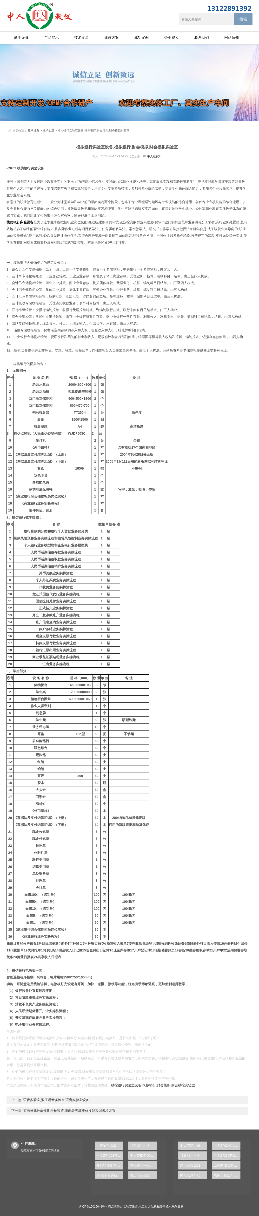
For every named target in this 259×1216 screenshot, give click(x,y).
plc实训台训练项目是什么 (109, 1175)
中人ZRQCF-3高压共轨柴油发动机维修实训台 (226, 1155)
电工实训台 (146, 1206)
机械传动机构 (162, 1206)
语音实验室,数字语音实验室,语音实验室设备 (55, 1100)
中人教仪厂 (154, 156)
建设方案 (111, 37)
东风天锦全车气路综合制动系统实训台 (226, 1175)
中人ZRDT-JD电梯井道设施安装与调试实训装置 (143, 1155)
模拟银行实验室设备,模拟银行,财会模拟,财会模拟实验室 (153, 1085)
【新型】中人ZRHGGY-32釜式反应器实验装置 (143, 1146)
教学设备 (21, 37)
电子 (18, 1024)
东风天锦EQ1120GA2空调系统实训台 (193, 1165)
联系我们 (201, 37)
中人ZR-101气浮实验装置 (109, 1155)
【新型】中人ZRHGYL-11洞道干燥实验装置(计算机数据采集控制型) (193, 1155)
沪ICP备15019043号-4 (93, 1206)
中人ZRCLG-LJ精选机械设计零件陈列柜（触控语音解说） (226, 1146)
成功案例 (141, 37)
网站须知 (231, 37)
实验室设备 (130, 1206)
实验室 (65, 215)
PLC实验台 (115, 1206)
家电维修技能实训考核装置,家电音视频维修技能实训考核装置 (68, 1111)
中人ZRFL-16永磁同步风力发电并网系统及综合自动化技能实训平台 (193, 1146)
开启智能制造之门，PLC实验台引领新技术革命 (109, 1165)
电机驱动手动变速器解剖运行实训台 (143, 1165)
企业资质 (171, 37)
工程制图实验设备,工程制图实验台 (226, 1165)
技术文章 (81, 37)
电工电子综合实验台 (143, 1175)
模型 (47, 545)
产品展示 (51, 37)
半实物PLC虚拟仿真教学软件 (109, 1146)
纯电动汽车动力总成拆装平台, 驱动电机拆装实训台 (193, 1175)
